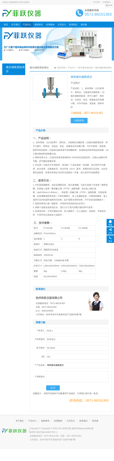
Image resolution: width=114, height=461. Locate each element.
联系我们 (73, 24)
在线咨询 (79, 120)
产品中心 (27, 24)
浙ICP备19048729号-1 (47, 432)
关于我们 (96, 2)
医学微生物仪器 (85, 67)
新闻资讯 (38, 24)
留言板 (84, 24)
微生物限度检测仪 (15, 69)
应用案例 (50, 24)
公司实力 (62, 24)
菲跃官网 (61, 67)
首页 (6, 24)
